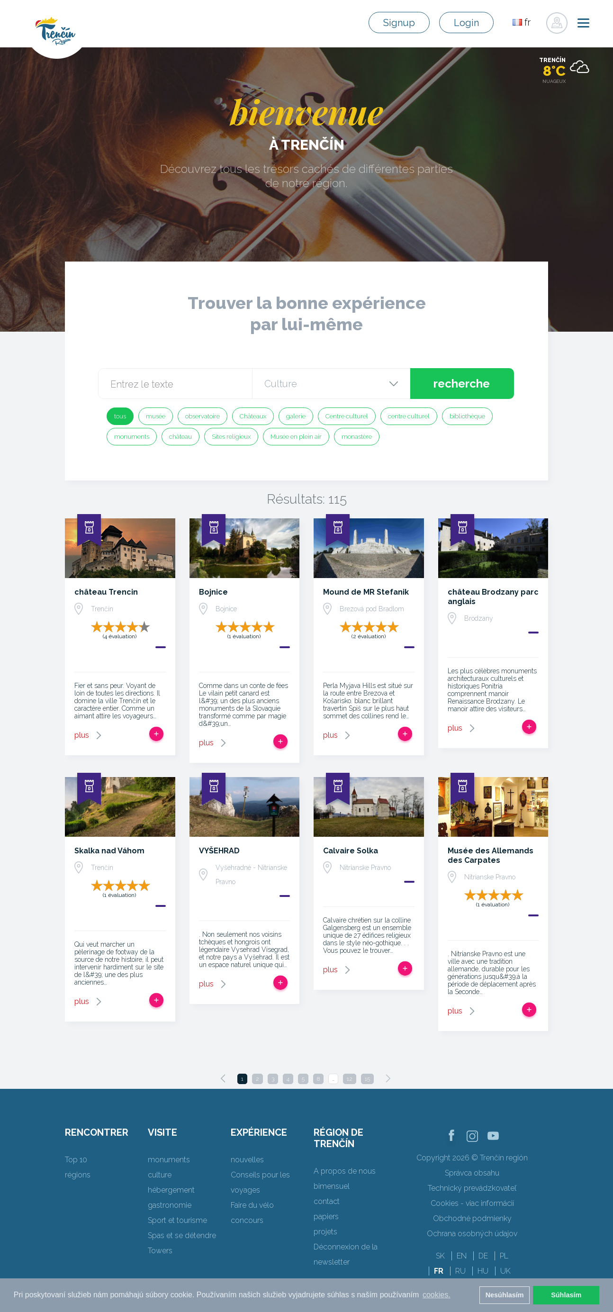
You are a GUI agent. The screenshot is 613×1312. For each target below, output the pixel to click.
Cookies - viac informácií (472, 1203)
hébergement (171, 1189)
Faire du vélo (252, 1205)
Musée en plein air (296, 436)
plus (81, 735)
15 (367, 1079)
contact (327, 1201)
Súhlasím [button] (566, 1295)
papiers (326, 1216)
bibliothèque (467, 416)
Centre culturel (346, 416)
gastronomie (169, 1205)
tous (120, 416)
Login (466, 22)
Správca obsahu (472, 1172)
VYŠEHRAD (219, 850)
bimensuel (332, 1186)
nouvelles (247, 1159)
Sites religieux (231, 436)
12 (349, 1079)
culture (159, 1174)
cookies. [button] (437, 1295)
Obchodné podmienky (472, 1218)
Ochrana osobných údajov (472, 1233)
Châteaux (253, 416)
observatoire (202, 416)
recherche (461, 383)
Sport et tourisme (177, 1220)
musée (155, 416)
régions (77, 1174)
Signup (399, 22)
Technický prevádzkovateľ (472, 1188)
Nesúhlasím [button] (505, 1295)
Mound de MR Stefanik (366, 592)
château (180, 436)
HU (483, 1271)
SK (440, 1255)
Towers (160, 1250)
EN (462, 1255)
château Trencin (106, 592)
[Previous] (223, 1078)
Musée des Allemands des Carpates (490, 855)
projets (325, 1231)
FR (438, 1271)
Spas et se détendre (182, 1235)
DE (483, 1255)
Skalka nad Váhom (109, 850)
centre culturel (409, 416)
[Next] (388, 1078)
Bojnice (213, 592)
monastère (357, 436)
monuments (131, 436)
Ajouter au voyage (156, 733)
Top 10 (76, 1159)
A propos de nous (345, 1171)
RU (460, 1271)
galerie (296, 416)
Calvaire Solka (350, 850)
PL (504, 1255)
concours (247, 1220)
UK (505, 1271)
